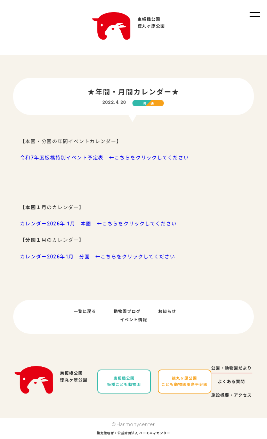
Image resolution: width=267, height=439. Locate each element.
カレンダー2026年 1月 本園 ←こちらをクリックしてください (98, 223)
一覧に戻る (85, 311)
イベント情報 (133, 319)
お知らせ (167, 311)
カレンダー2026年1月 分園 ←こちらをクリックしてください (98, 256)
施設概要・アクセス (231, 395)
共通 (150, 103)
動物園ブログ (127, 311)
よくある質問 (231, 381)
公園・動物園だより (231, 368)
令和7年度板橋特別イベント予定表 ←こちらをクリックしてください (104, 157)
